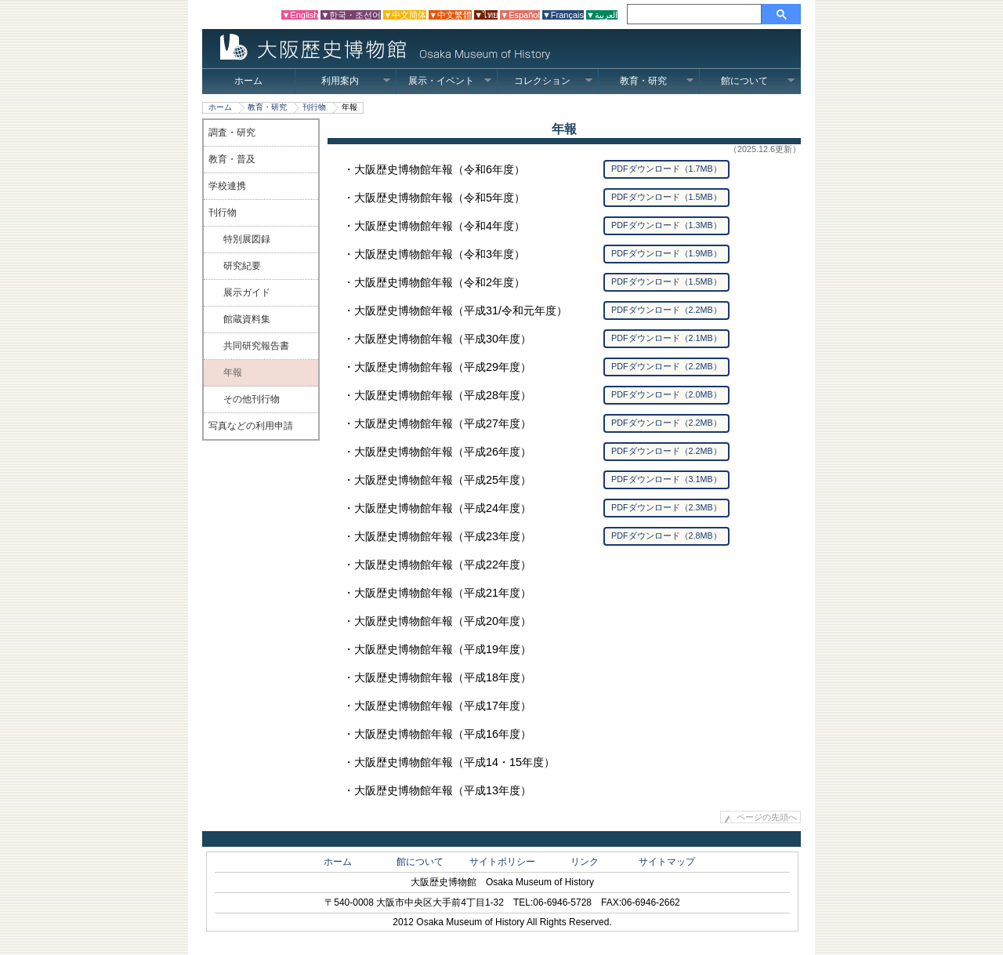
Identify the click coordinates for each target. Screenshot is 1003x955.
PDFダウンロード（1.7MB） (666, 168)
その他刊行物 (251, 399)
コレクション (553, 80)
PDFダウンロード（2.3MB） (666, 507)
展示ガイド (246, 292)
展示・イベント (450, 80)
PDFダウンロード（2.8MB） (666, 535)
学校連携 (227, 185)
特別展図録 (246, 239)
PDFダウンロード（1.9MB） (666, 253)
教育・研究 (657, 80)
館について (758, 80)
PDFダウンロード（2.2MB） (666, 309)
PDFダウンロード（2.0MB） (666, 394)
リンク (584, 861)
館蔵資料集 (246, 319)
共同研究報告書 (256, 345)
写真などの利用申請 (250, 425)
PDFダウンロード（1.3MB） (666, 225)
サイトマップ (667, 861)
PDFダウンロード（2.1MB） (666, 338)
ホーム (248, 80)
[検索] (697, 14)
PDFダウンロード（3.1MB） (666, 479)
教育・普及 (231, 159)
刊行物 (314, 107)
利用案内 (356, 80)
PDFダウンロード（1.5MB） (666, 197)
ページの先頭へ (767, 817)
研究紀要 (242, 265)
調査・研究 (231, 132)
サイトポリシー (502, 861)
